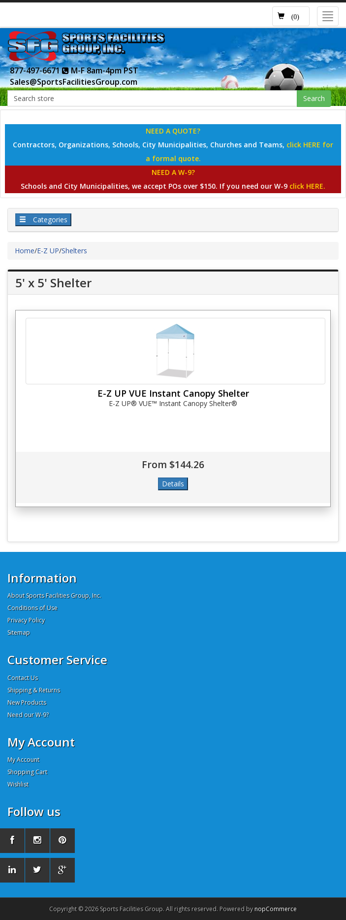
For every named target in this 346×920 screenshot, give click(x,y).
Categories (43, 219)
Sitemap (18, 632)
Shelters (74, 250)
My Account (23, 759)
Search (314, 98)
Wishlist (18, 784)
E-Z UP (48, 250)
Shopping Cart (27, 772)
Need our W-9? (28, 715)
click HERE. (307, 186)
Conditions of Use (32, 608)
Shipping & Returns (33, 690)
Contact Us (22, 678)
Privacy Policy (26, 620)
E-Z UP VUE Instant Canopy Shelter (173, 393)
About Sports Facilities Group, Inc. (54, 595)
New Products (26, 702)
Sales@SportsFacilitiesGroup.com (73, 81)
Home (24, 250)
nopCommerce (275, 909)
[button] (291, 16)
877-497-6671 (39, 70)
